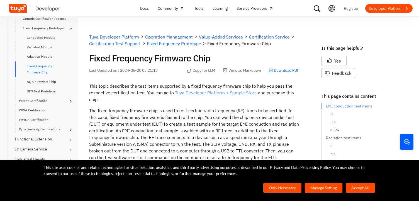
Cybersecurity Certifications (39, 129)
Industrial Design (30, 159)
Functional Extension (33, 139)
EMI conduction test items (349, 106)
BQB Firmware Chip (41, 82)
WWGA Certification (33, 120)
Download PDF (284, 70)
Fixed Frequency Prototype (43, 28)
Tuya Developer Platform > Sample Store (216, 92)
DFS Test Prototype (41, 91)
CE (332, 114)
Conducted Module (41, 37)
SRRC (334, 130)
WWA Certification (32, 110)
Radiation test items (343, 137)
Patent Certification (33, 101)
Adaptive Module (39, 56)
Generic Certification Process (44, 18)
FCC (333, 122)
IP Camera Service (31, 149)
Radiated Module (39, 47)
